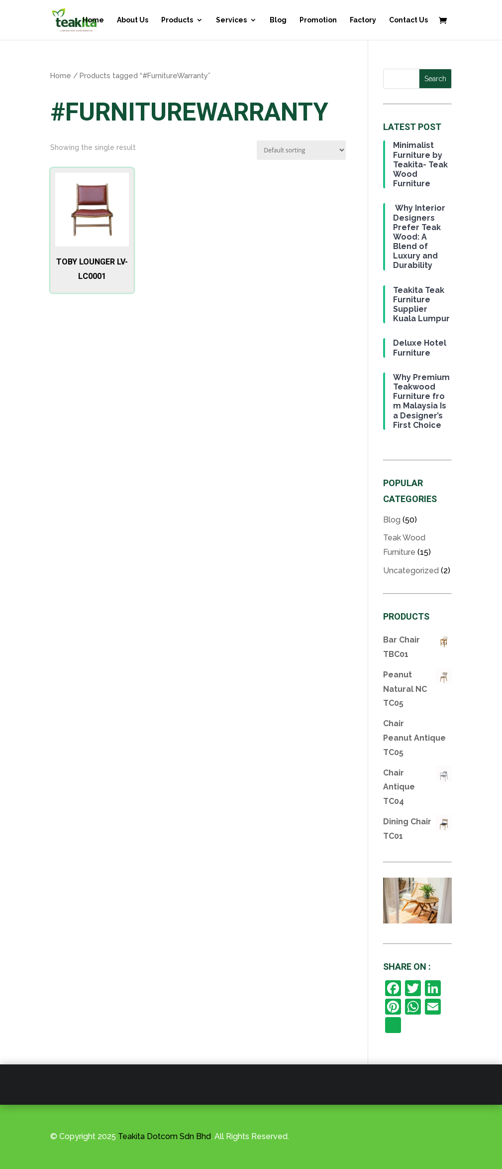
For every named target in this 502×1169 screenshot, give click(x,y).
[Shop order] (301, 150)
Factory (363, 20)
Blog (278, 20)
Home (93, 20)
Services (231, 20)
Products (177, 20)
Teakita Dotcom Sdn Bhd (164, 1136)
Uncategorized (411, 570)
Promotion (318, 20)
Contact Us (408, 20)
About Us (132, 20)
